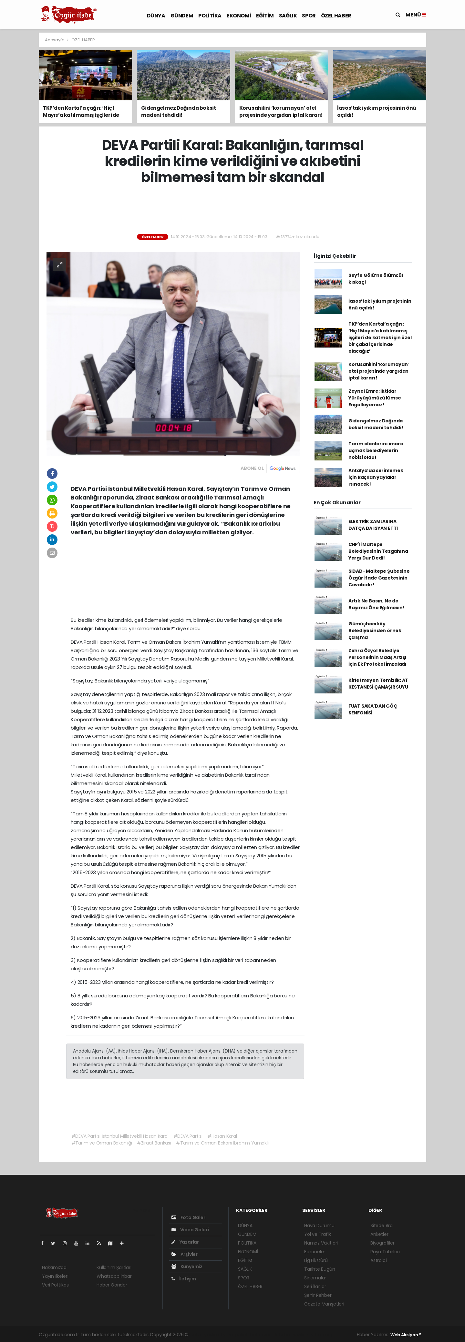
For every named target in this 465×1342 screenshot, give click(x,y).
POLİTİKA (210, 15)
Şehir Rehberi (318, 1295)
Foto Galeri (189, 1217)
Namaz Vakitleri (321, 1243)
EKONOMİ (239, 15)
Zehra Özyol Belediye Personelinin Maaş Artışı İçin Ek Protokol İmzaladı (377, 657)
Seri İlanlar (315, 1286)
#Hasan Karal (222, 1136)
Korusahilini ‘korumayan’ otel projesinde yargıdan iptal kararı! (378, 371)
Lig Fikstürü (316, 1260)
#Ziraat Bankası (154, 1143)
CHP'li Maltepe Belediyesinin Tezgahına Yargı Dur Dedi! (378, 551)
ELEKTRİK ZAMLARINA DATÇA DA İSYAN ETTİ (373, 524)
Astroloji (378, 1260)
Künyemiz (186, 1266)
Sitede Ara (381, 1225)
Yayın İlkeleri (55, 1276)
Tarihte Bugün (319, 1269)
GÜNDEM (181, 15)
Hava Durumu (319, 1225)
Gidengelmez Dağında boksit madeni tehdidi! (375, 424)
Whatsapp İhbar (114, 1276)
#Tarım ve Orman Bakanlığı (101, 1143)
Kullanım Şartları (114, 1267)
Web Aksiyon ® (405, 1335)
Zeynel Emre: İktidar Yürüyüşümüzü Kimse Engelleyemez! (374, 398)
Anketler (379, 1234)
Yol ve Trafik (317, 1234)
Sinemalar (315, 1278)
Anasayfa (55, 40)
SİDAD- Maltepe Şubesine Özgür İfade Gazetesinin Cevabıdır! (379, 578)
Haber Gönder (112, 1285)
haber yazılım (293, 1334)
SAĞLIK (288, 15)
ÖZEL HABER (336, 15)
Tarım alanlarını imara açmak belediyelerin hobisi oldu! (375, 450)
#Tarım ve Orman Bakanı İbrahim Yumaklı (222, 1143)
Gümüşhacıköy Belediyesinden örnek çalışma (374, 631)
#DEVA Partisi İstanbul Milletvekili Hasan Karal (120, 1136)
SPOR (308, 15)
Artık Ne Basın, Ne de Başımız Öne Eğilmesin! (376, 604)
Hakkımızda (54, 1267)
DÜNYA (156, 15)
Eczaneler (314, 1251)
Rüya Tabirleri (384, 1251)
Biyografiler (382, 1243)
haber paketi (235, 1334)
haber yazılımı (205, 1334)
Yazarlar (185, 1242)
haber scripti (264, 1334)
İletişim (183, 1279)
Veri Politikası (55, 1285)
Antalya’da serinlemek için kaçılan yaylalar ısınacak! (375, 477)
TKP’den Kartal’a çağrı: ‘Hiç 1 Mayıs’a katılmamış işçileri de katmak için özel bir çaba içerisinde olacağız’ (380, 337)
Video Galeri (190, 1229)
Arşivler (184, 1254)
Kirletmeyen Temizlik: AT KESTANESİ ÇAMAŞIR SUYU (378, 683)
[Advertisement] (232, 210)
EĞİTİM (265, 15)
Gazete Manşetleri (324, 1304)
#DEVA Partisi (188, 1136)
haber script (322, 1334)
